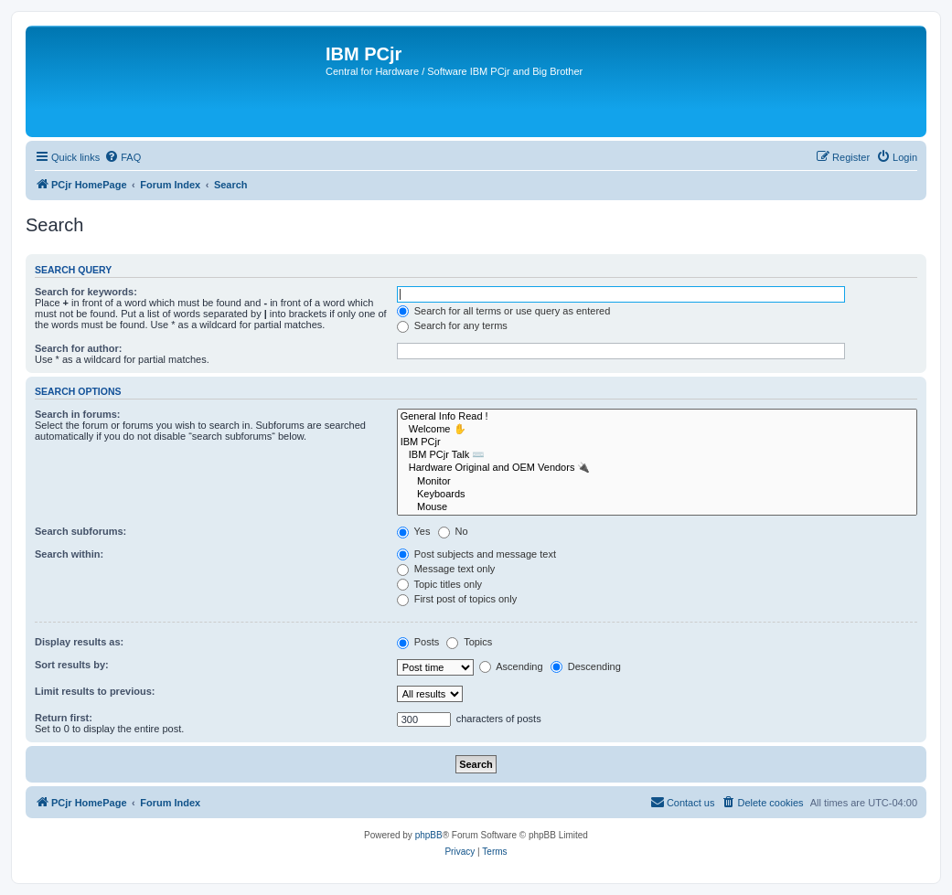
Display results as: (79, 641)
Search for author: (78, 348)
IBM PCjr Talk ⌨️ (657, 455)
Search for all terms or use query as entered (504, 310)
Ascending (511, 666)
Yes (414, 531)
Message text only (446, 568)
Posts (418, 641)
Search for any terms (452, 325)
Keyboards (657, 494)
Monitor (657, 481)
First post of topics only (457, 598)
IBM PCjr (657, 442)
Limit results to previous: (95, 691)
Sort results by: (72, 664)
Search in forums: (78, 414)
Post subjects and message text (476, 554)
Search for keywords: (86, 291)
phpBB (429, 835)
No (453, 531)
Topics (469, 641)
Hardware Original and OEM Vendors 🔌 (657, 468)
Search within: (69, 554)
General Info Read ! (657, 416)
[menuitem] (122, 157)
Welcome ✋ (657, 429)
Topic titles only (439, 584)
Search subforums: (80, 531)
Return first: (63, 717)
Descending (586, 666)
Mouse (657, 507)
